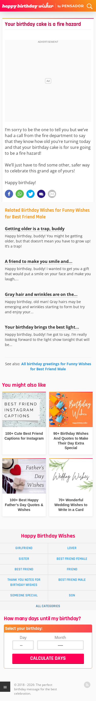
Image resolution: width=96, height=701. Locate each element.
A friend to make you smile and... (38, 261)
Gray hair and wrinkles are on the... (41, 294)
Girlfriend (24, 548)
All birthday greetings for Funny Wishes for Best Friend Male (56, 366)
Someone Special (24, 595)
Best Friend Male (72, 579)
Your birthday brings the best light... (42, 327)
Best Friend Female (72, 559)
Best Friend (24, 569)
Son (72, 595)
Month (60, 637)
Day (23, 637)
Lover (72, 548)
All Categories (48, 606)
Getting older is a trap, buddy (35, 228)
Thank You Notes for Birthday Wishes (23, 582)
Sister (24, 559)
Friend (72, 569)
